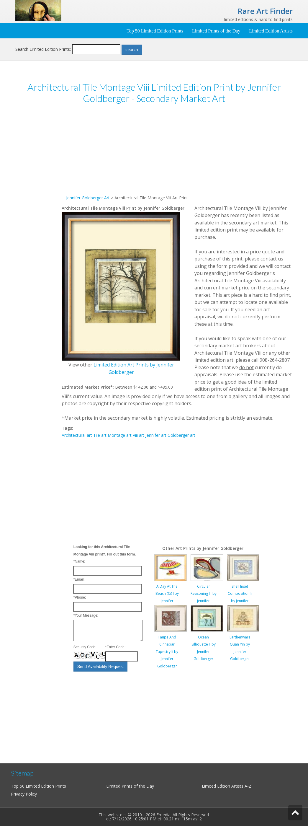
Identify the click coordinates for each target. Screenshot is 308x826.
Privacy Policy (24, 794)
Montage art (120, 435)
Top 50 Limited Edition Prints (155, 30)
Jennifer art (155, 435)
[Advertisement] (38, 200)
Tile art (100, 435)
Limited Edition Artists (271, 30)
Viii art (138, 435)
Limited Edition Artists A (224, 786)
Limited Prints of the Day (216, 30)
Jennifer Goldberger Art (88, 198)
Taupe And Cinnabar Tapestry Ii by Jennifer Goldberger (167, 652)
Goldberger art (181, 435)
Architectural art (77, 435)
